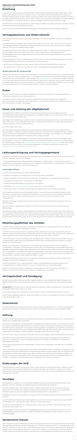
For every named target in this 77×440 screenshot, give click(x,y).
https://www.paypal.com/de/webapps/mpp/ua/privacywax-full (19, 146)
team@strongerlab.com (46, 78)
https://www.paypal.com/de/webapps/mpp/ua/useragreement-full (42, 142)
